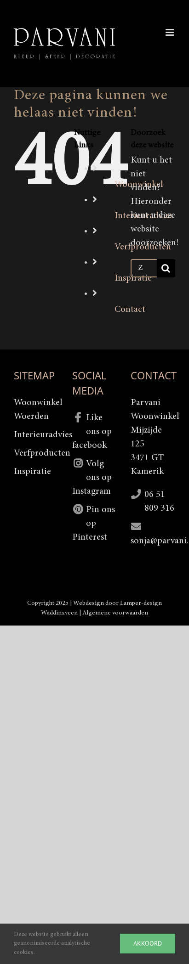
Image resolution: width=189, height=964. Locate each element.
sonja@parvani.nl (153, 541)
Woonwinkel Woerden (36, 409)
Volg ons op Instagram (92, 477)
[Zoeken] (166, 268)
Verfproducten (36, 453)
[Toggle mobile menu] (170, 32)
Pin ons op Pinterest (93, 523)
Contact (130, 309)
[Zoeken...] (144, 268)
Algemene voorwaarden (115, 613)
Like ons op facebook (92, 431)
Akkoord (147, 943)
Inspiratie (133, 278)
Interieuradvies (36, 435)
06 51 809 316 (159, 501)
